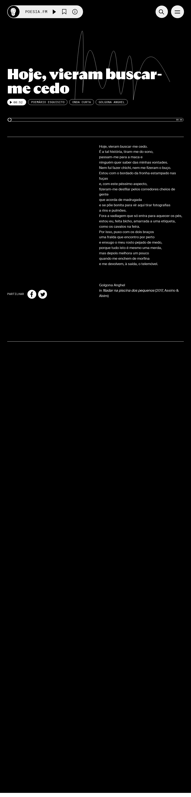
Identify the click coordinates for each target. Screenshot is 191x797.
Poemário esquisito (47, 102)
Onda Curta (81, 102)
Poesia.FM (36, 12)
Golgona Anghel (112, 102)
